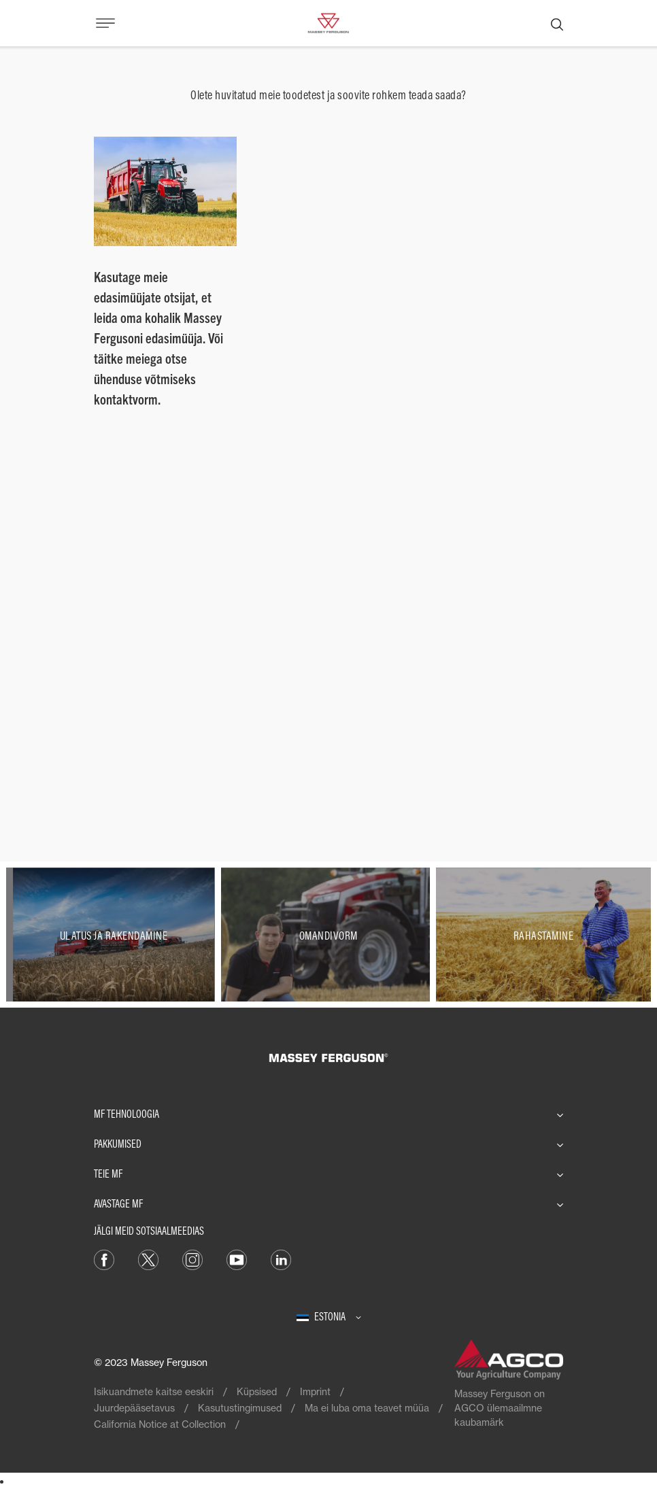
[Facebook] (104, 1259)
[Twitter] (148, 1259)
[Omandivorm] (328, 935)
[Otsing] (557, 23)
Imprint (315, 1391)
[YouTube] (236, 1259)
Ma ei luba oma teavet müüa (367, 1408)
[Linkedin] (281, 1259)
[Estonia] (329, 1316)
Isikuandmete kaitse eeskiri (154, 1391)
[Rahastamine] (543, 935)
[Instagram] (192, 1259)
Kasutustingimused (240, 1408)
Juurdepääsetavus (134, 1408)
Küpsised (257, 1391)
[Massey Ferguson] (328, 22)
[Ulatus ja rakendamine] (113, 935)
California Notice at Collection (160, 1424)
